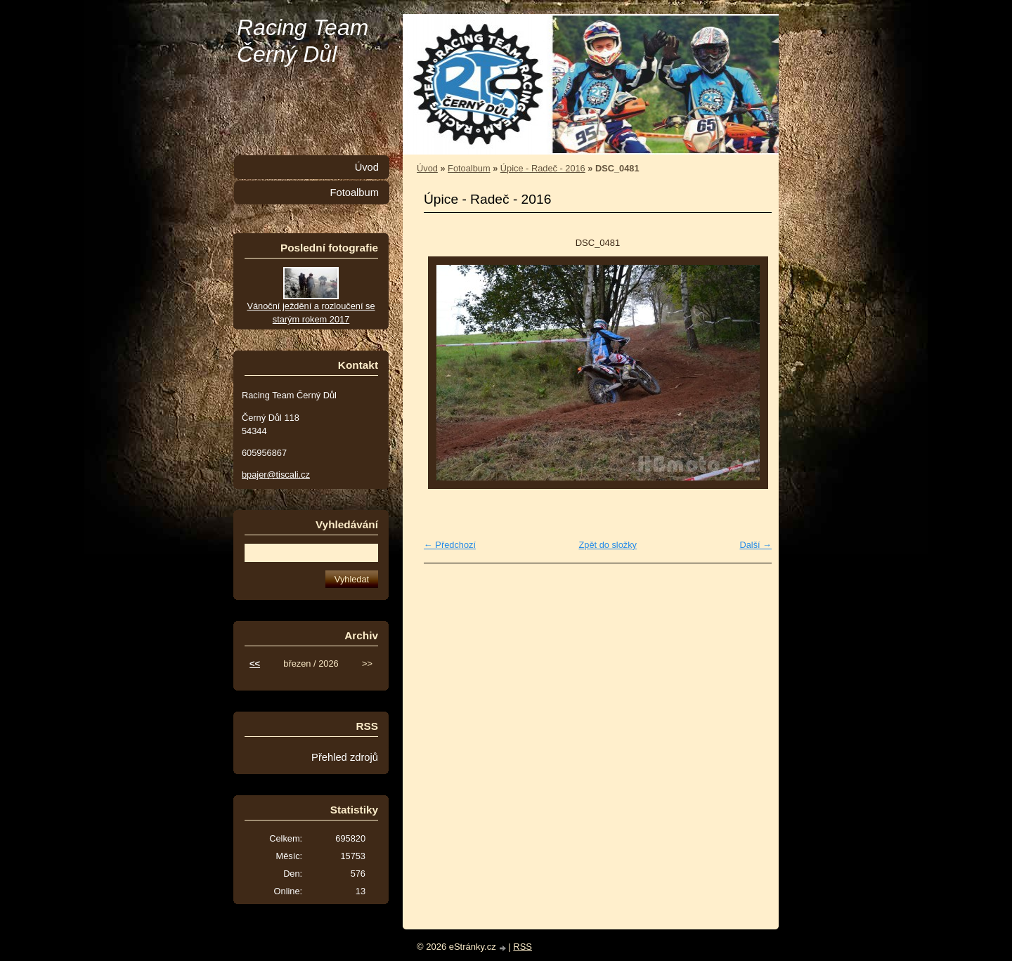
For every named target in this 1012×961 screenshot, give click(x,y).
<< (254, 663)
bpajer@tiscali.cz (276, 474)
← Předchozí (450, 545)
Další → (755, 545)
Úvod (427, 168)
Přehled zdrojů (344, 757)
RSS (522, 946)
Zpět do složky (607, 545)
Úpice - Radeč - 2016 (542, 168)
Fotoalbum (469, 168)
